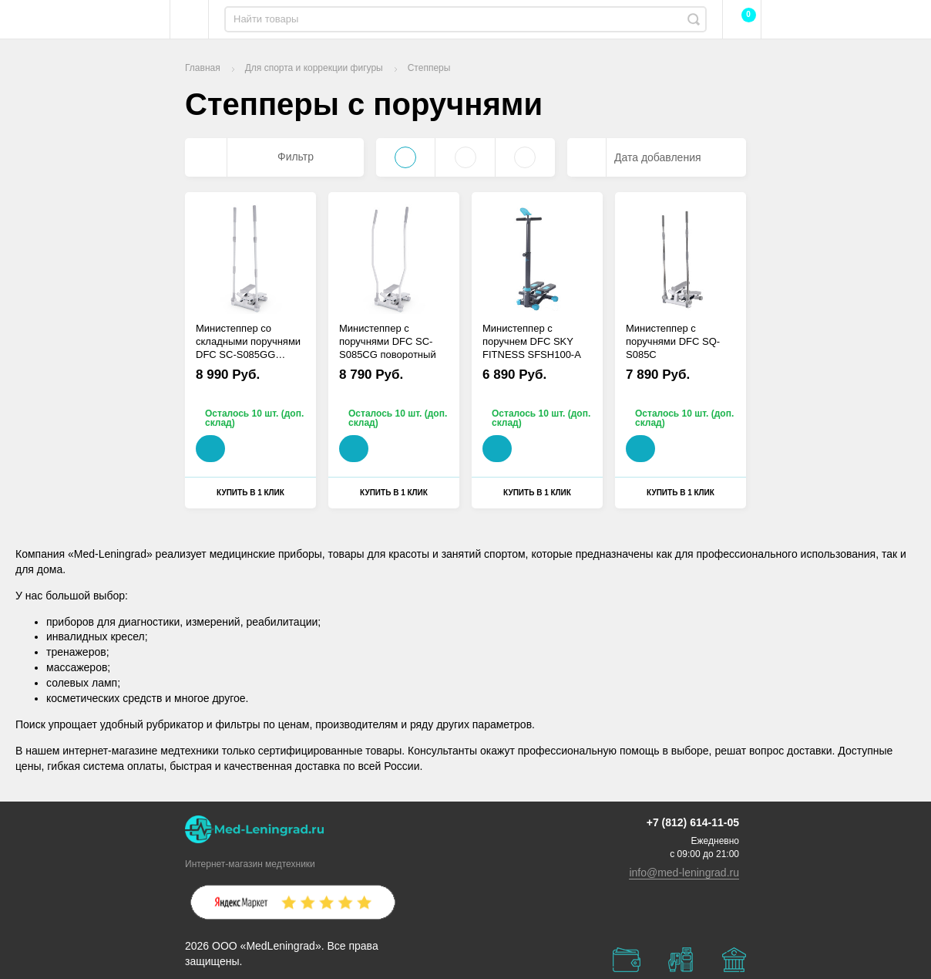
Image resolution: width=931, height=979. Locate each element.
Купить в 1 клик (250, 492)
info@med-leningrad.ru (684, 872)
